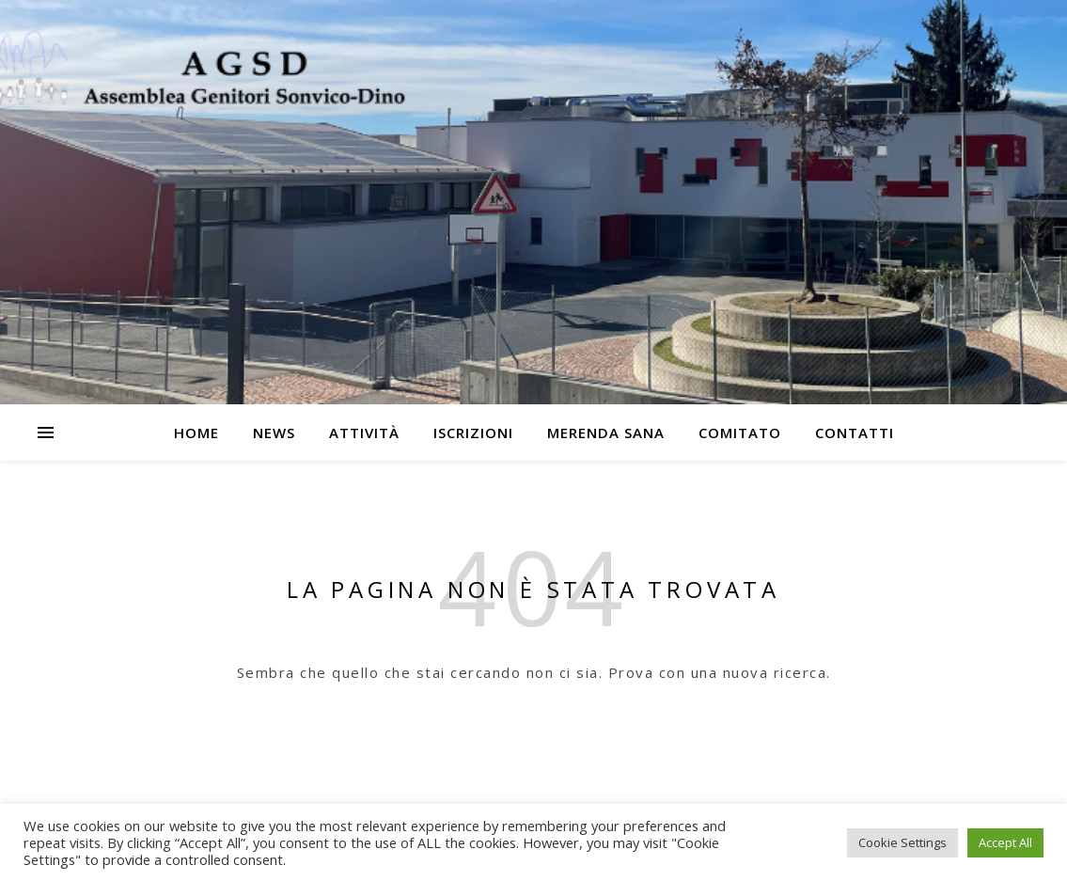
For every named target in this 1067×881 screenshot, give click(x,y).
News (274, 432)
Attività (364, 432)
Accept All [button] (1005, 842)
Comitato (739, 432)
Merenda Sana (606, 432)
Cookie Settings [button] (902, 842)
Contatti (854, 432)
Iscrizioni (473, 432)
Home (196, 432)
